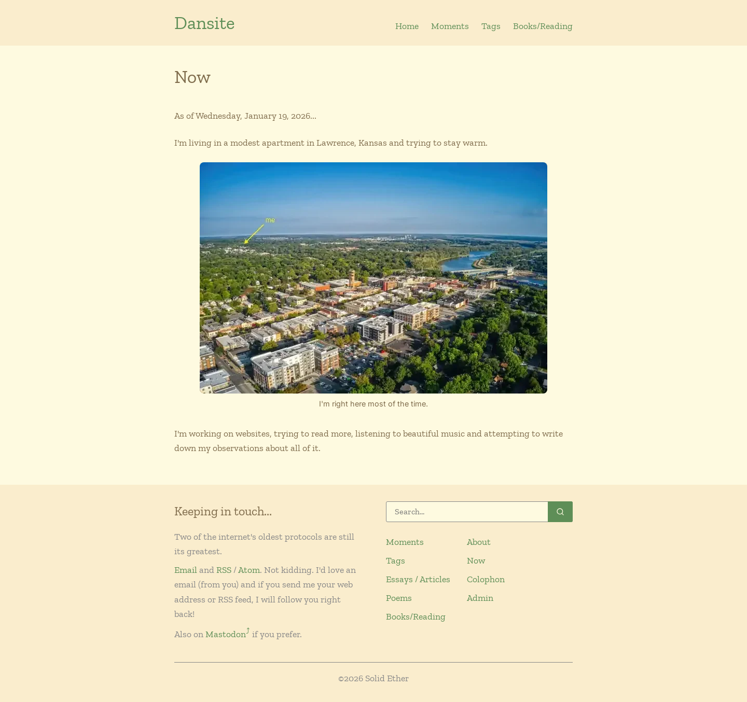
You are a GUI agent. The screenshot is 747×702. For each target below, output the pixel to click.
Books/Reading (543, 26)
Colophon (486, 579)
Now (476, 560)
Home (407, 26)
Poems (399, 597)
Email (185, 569)
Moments (450, 26)
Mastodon (227, 634)
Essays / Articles (418, 579)
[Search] (479, 511)
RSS (223, 569)
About (479, 541)
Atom (249, 569)
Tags (491, 26)
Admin (480, 597)
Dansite (204, 23)
